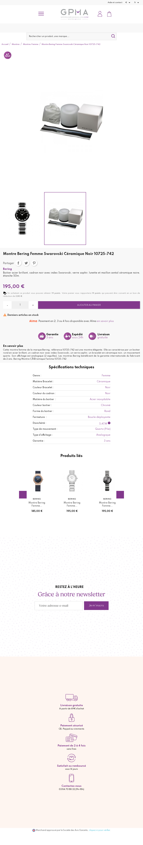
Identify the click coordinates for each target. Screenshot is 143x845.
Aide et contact (115, 2)
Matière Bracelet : (43, 381)
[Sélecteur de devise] (128, 2)
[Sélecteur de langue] (137, 2)
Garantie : (39, 441)
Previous (23, 494)
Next (120, 494)
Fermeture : (40, 417)
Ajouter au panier (89, 305)
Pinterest (34, 263)
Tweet (26, 263)
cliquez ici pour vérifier (99, 830)
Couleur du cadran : (44, 393)
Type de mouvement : (45, 429)
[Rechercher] (71, 36)
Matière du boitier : (44, 399)
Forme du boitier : (43, 411)
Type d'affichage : (43, 435)
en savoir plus (105, 321)
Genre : (37, 376)
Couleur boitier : (42, 405)
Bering (7, 269)
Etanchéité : (39, 423)
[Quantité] (20, 305)
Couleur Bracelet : (43, 387)
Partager (18, 263)
